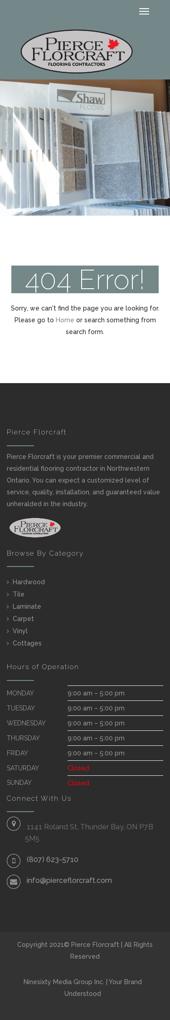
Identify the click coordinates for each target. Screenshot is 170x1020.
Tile (18, 594)
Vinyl (20, 631)
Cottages (27, 643)
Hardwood (29, 582)
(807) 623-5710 (52, 859)
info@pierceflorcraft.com (69, 880)
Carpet (23, 618)
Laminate (27, 606)
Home (65, 320)
